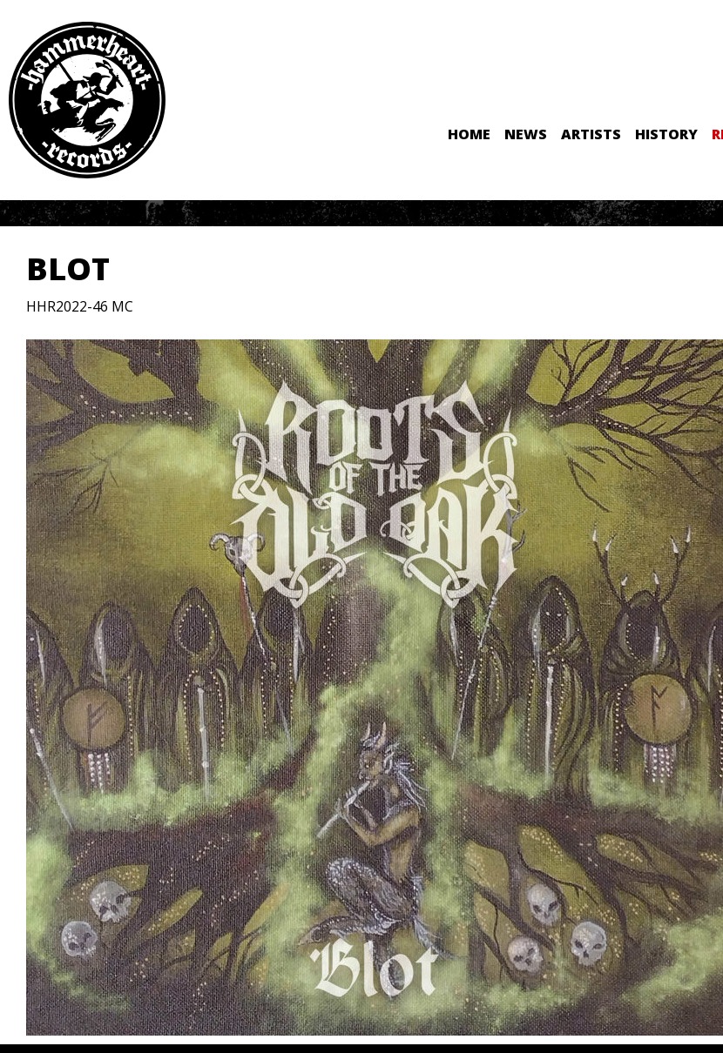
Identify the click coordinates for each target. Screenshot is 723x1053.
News (525, 134)
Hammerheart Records (87, 100)
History (666, 134)
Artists (591, 134)
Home (469, 134)
